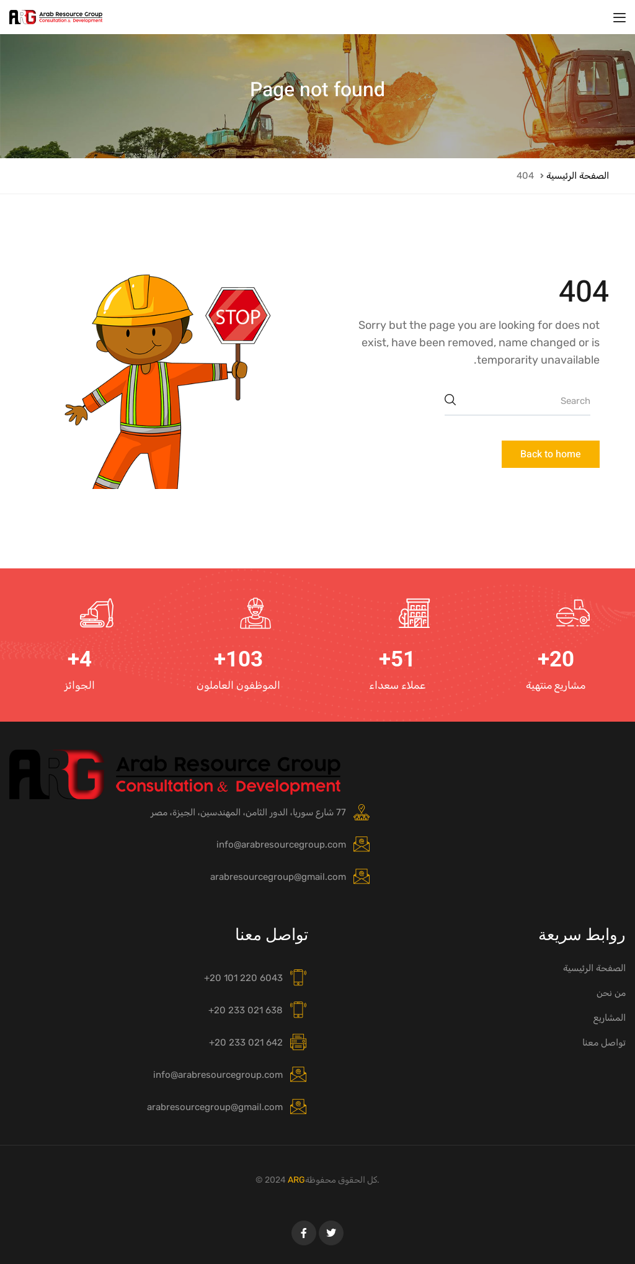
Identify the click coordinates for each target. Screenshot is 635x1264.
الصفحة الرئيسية (577, 175)
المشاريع (609, 1017)
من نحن (611, 992)
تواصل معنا (604, 1042)
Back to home (550, 454)
